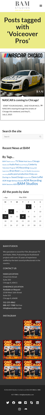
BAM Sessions (7, 184)
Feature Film (27, 177)
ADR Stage (6, 180)
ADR (15, 184)
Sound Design (17, 177)
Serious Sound (17, 180)
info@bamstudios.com (12, 308)
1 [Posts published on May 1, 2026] (28, 207)
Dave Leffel (37, 177)
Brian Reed (14, 171)
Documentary (36, 171)
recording (5, 174)
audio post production (18, 174)
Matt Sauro (28, 161)
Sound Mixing (23, 165)
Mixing (31, 168)
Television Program (9, 168)
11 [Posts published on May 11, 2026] (5, 216)
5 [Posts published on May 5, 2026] (11, 212)
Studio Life (5, 165)
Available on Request (11, 289)
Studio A (12, 161)
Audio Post (14, 164)
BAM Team (6, 161)
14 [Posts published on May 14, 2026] (23, 216)
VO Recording (22, 167)
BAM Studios (27, 183)
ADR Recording (33, 180)
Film (10, 177)
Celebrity (32, 164)
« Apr (6, 197)
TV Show (19, 161)
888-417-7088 (9, 305)
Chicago (35, 161)
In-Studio (27, 171)
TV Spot (22, 171)
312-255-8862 (9, 302)
